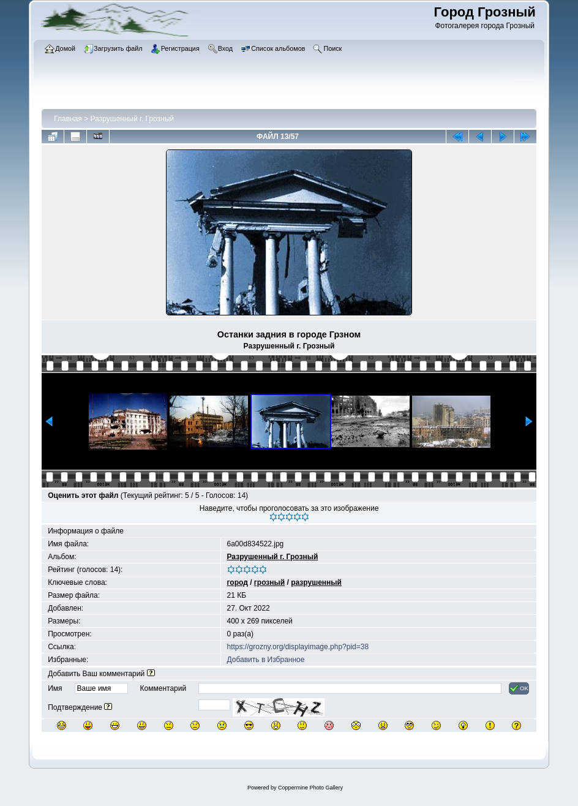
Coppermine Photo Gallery (310, 788)
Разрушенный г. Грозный (132, 119)
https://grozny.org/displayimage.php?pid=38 (298, 646)
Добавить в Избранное (266, 659)
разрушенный (316, 582)
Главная (68, 119)
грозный (269, 582)
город (237, 582)
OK (518, 688)
